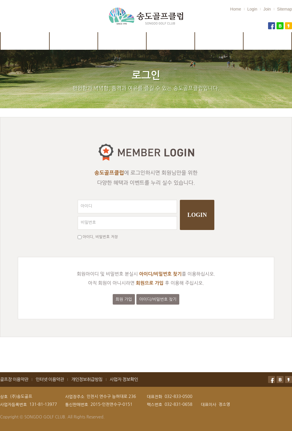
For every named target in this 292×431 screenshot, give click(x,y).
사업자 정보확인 (124, 379)
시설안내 (122, 41)
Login (252, 9)
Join (267, 9)
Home (235, 9)
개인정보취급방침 (86, 379)
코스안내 (74, 41)
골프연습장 (267, 41)
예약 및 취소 (219, 41)
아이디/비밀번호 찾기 (158, 299)
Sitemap (284, 9)
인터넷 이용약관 (50, 379)
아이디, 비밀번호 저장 (100, 237)
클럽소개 (25, 41)
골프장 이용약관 (14, 379)
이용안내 (171, 41)
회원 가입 (124, 299)
